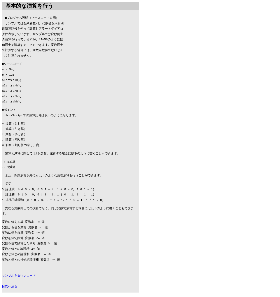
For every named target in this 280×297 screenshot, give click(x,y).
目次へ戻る (9, 286)
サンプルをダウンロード (19, 275)
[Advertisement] (102, 41)
